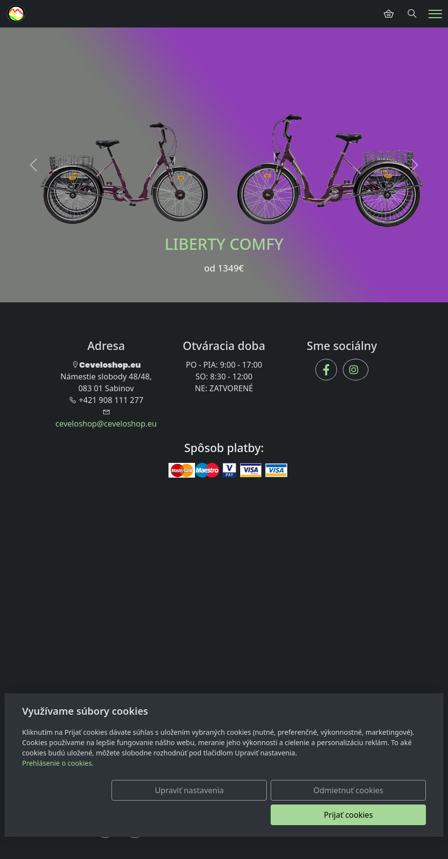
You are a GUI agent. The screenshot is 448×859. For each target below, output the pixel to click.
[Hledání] (412, 14)
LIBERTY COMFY (224, 243)
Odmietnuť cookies (280, 814)
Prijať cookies (378, 814)
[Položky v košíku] (388, 14)
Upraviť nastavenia (182, 814)
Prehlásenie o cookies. (58, 787)
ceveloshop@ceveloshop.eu (106, 423)
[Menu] (435, 14)
